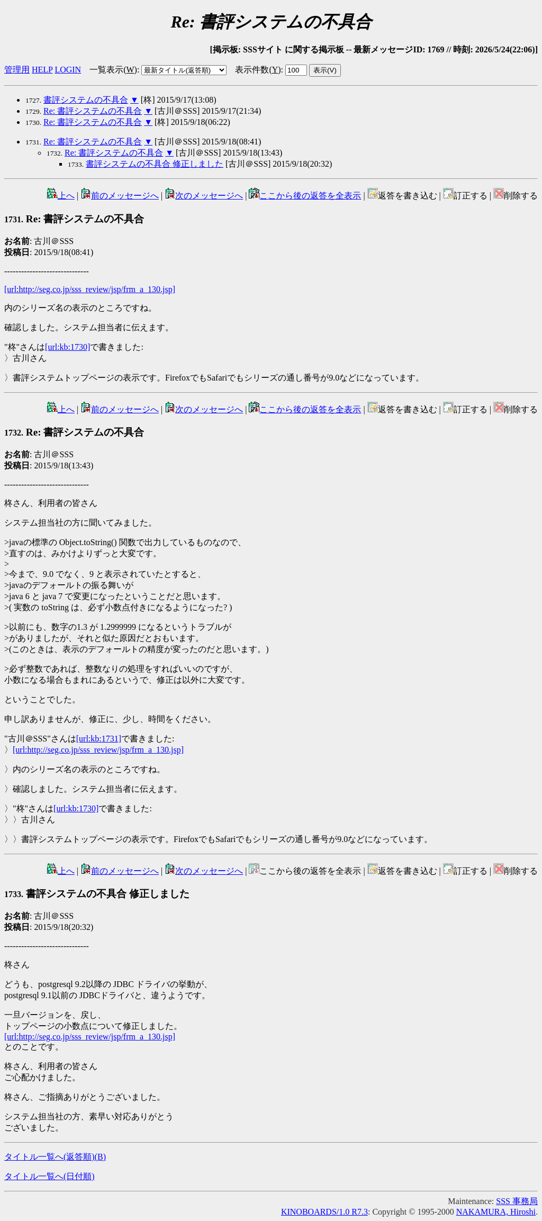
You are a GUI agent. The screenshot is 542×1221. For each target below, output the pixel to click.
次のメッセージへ (204, 195)
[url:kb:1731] (98, 738)
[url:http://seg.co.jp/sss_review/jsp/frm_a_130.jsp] (89, 289)
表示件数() (258, 69)
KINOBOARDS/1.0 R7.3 (324, 1211)
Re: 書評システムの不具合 (92, 110)
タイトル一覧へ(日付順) (49, 1176)
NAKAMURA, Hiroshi (496, 1211)
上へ (61, 195)
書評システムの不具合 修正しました (154, 163)
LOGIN (68, 69)
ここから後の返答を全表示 (305, 195)
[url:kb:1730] (67, 346)
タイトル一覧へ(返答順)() (55, 1156)
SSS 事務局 (517, 1201)
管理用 (17, 69)
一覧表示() (113, 69)
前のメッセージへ (119, 195)
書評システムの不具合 (85, 99)
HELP (42, 69)
